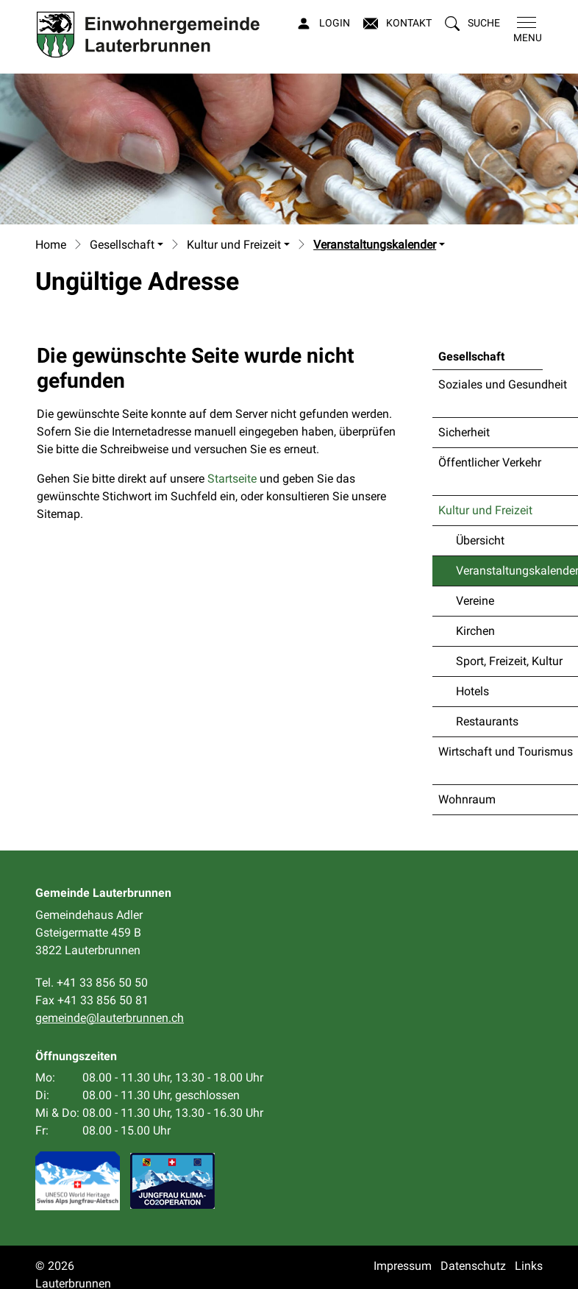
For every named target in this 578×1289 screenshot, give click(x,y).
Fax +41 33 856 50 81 (92, 1000)
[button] (472, 23)
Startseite (232, 479)
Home (50, 245)
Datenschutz (473, 1266)
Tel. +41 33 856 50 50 (91, 983)
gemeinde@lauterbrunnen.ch (109, 1018)
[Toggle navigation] (525, 30)
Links (529, 1266)
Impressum (403, 1266)
